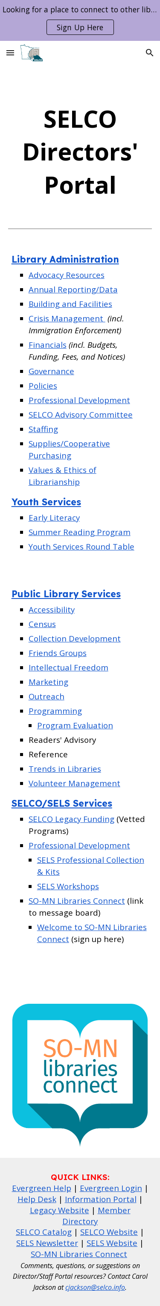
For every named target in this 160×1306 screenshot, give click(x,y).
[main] (80, 151)
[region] (80, 20)
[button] (10, 52)
